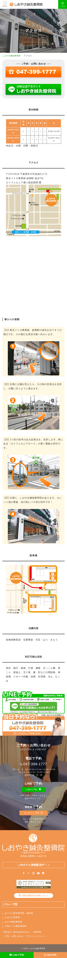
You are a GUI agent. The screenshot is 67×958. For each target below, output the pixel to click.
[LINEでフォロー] (43, 873)
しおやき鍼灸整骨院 (36, 948)
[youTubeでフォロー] (38, 873)
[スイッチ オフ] (62, 4)
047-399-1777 (35, 764)
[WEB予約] (50, 955)
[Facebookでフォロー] (24, 873)
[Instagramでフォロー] (33, 873)
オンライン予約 (33, 813)
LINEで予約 (33, 789)
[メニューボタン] (5, 4)
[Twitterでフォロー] (28, 873)
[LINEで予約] (17, 955)
